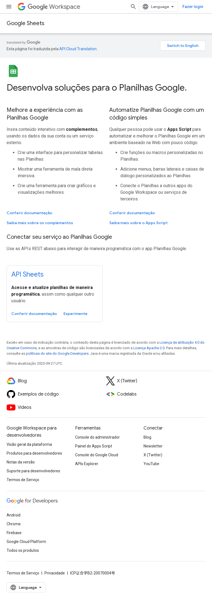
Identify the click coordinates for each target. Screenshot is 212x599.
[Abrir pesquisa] (133, 6)
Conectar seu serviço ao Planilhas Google (59, 237)
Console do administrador (97, 437)
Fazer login (192, 6)
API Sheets (27, 274)
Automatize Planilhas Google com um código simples (156, 114)
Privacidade (54, 573)
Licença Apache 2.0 (149, 348)
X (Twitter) (153, 455)
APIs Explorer (86, 464)
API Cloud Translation (78, 49)
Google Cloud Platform (26, 541)
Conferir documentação (29, 212)
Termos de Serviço (23, 480)
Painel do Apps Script (93, 446)
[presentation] (106, 87)
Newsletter (153, 446)
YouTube (151, 464)
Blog (147, 437)
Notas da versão (21, 462)
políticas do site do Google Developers (57, 353)
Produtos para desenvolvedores (34, 453)
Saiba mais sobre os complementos (40, 222)
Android (13, 515)
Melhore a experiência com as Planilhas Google (45, 114)
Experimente (75, 313)
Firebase (14, 533)
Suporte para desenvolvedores (33, 471)
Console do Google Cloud (96, 455)
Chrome (14, 524)
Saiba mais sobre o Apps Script (138, 222)
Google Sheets (25, 23)
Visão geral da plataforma (29, 444)
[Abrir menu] (8, 6)
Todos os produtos (23, 550)
